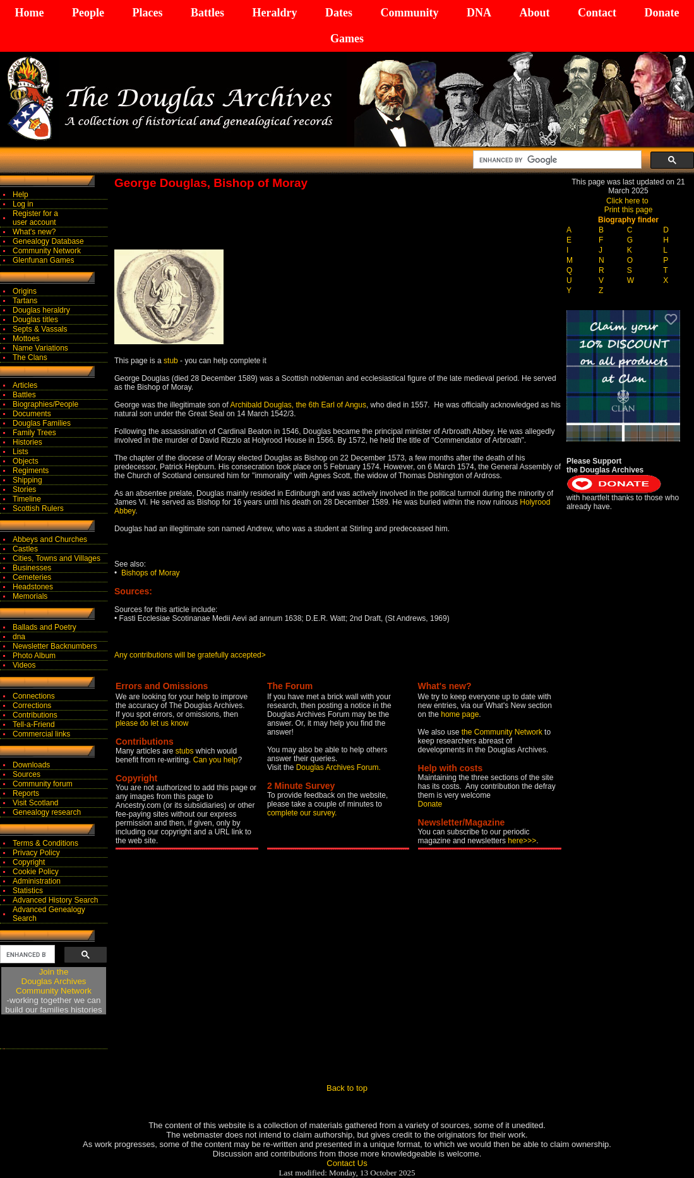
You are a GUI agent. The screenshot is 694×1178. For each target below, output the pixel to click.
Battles (207, 12)
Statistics (28, 890)
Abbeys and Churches (50, 539)
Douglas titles (35, 319)
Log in (23, 204)
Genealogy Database (48, 241)
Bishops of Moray (150, 572)
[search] (556, 159)
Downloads (31, 764)
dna (19, 636)
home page (460, 714)
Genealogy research (47, 812)
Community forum (43, 783)
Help (20, 194)
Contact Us (346, 1163)
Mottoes (26, 338)
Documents (32, 413)
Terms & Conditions (45, 843)
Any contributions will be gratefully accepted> (190, 655)
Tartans (25, 300)
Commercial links (41, 734)
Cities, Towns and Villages (56, 558)
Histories (27, 442)
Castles (25, 548)
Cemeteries (32, 577)
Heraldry (274, 12)
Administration (37, 881)
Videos (24, 665)
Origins (25, 291)
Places (147, 12)
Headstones (33, 586)
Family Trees (34, 432)
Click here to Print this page (628, 205)
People (88, 12)
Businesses (32, 567)
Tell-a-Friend (34, 724)
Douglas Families (42, 423)
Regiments (31, 470)
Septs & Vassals (40, 329)
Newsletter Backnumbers (55, 646)
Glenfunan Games (43, 260)
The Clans (30, 357)
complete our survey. (302, 812)
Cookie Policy (36, 871)
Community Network (47, 250)
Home (29, 12)
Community (409, 12)
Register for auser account (35, 218)
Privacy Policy (36, 852)
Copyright (29, 862)
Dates (338, 12)
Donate (661, 12)
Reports (26, 793)
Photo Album (34, 655)
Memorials (30, 596)
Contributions (35, 715)
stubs (186, 751)
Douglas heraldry (41, 310)
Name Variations (40, 348)
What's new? (34, 231)
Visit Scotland (36, 802)
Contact (597, 12)
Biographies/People (45, 404)
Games (347, 38)
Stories (24, 489)
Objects (26, 461)
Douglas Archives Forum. (338, 767)
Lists (20, 451)
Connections (34, 696)
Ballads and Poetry (44, 627)
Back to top (347, 1088)
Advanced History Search (55, 900)
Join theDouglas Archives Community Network (54, 981)
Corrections (32, 705)
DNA (479, 12)
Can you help (215, 759)
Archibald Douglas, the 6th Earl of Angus (298, 404)
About (534, 12)
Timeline (27, 499)
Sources (26, 774)
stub (171, 360)
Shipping (27, 480)
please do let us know (152, 723)
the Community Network (503, 732)
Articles (25, 385)
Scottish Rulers (38, 508)
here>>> (522, 840)
